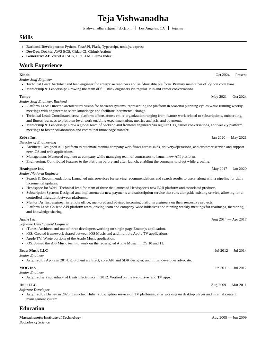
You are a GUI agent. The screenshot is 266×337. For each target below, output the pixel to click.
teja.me (177, 28)
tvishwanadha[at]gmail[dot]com (107, 28)
